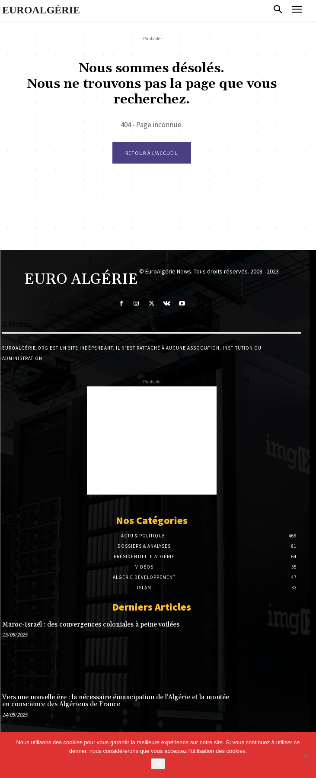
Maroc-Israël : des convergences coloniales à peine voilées (90, 624)
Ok (158, 763)
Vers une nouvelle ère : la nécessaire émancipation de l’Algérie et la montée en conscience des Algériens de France (115, 701)
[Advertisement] (152, 440)
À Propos (17, 324)
